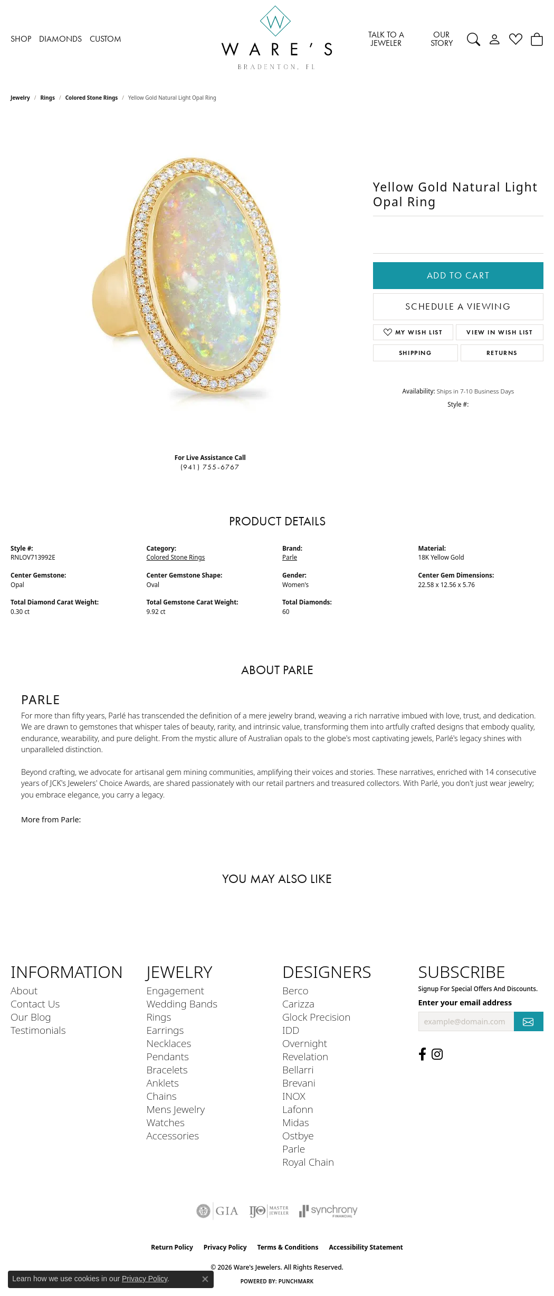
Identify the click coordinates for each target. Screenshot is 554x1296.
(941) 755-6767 (210, 467)
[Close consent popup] (205, 1279)
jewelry (20, 97)
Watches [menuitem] (166, 1122)
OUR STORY (442, 39)
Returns (502, 353)
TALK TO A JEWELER (386, 39)
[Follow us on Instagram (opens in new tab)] (437, 1054)
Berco (295, 990)
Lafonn (297, 1109)
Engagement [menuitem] (175, 990)
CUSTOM (105, 39)
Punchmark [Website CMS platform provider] (296, 1281)
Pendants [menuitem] (168, 1056)
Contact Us (35, 1003)
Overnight (304, 1043)
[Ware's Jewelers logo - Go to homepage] (277, 39)
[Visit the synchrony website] (328, 1211)
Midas (295, 1122)
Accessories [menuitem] (173, 1135)
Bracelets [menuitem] (167, 1069)
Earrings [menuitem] (165, 1030)
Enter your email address (465, 1002)
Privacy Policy (225, 1247)
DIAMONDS (60, 39)
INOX (293, 1096)
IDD (291, 1030)
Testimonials (38, 1030)
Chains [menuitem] (162, 1096)
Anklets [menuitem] (163, 1083)
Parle (289, 557)
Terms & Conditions (288, 1247)
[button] (473, 39)
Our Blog (31, 1017)
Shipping (415, 353)
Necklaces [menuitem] (169, 1043)
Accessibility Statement (366, 1247)
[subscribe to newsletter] (528, 1021)
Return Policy (172, 1247)
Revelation (305, 1056)
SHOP (21, 39)
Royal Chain (308, 1162)
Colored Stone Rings (91, 97)
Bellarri (298, 1069)
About (24, 990)
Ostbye (298, 1135)
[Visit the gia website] (217, 1211)
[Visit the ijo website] (269, 1211)
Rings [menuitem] (159, 1017)
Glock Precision (316, 1017)
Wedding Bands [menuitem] (182, 1003)
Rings (48, 97)
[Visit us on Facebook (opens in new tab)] (422, 1054)
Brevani (299, 1083)
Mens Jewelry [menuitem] (176, 1109)
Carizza (298, 1003)
